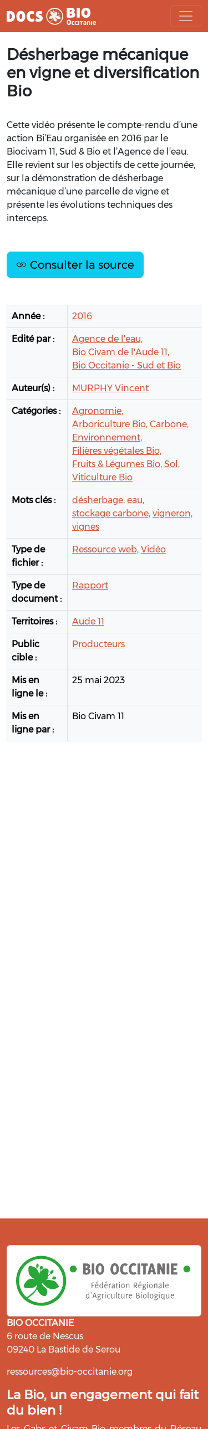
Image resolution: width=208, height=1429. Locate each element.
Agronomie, (97, 411)
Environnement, (107, 437)
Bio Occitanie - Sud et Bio (126, 365)
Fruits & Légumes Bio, (117, 464)
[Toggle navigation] (185, 16)
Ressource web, (105, 549)
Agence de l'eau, (107, 339)
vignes (85, 526)
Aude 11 (88, 621)
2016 (82, 316)
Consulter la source (75, 265)
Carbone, (169, 424)
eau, (135, 500)
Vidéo (153, 549)
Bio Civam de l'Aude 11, (120, 352)
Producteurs (98, 644)
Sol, (172, 464)
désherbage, (98, 500)
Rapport (90, 585)
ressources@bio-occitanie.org (70, 1371)
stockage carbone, (111, 513)
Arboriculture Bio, (110, 424)
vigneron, (172, 513)
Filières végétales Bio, (116, 450)
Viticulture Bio (102, 477)
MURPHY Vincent (110, 388)
